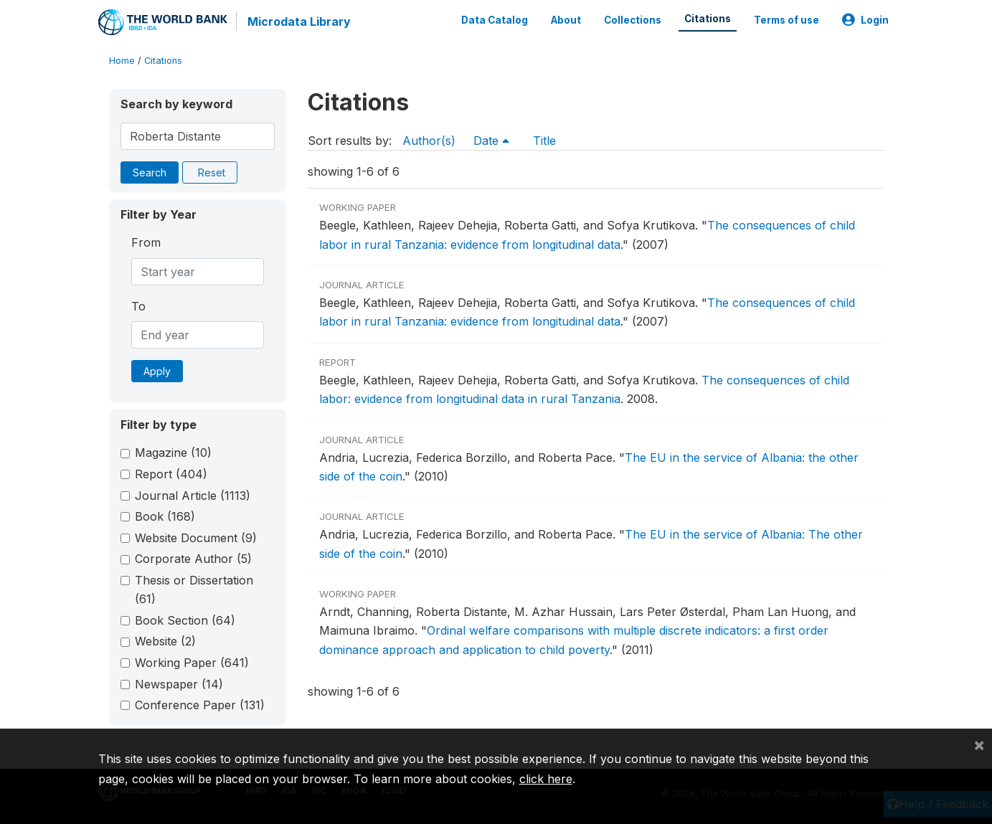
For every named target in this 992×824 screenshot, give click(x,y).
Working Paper (192, 662)
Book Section (185, 620)
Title (544, 140)
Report (171, 474)
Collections (632, 20)
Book (165, 516)
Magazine (173, 452)
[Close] (979, 744)
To (138, 306)
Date (491, 140)
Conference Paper (200, 705)
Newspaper (179, 684)
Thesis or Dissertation (194, 589)
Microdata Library (299, 21)
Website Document (196, 538)
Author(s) (428, 140)
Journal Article (192, 495)
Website (165, 641)
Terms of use (786, 20)
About (566, 20)
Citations (707, 18)
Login (865, 20)
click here (545, 779)
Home (122, 60)
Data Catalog (494, 20)
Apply (157, 371)
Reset (211, 172)
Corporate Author (193, 558)
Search (149, 172)
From (146, 242)
